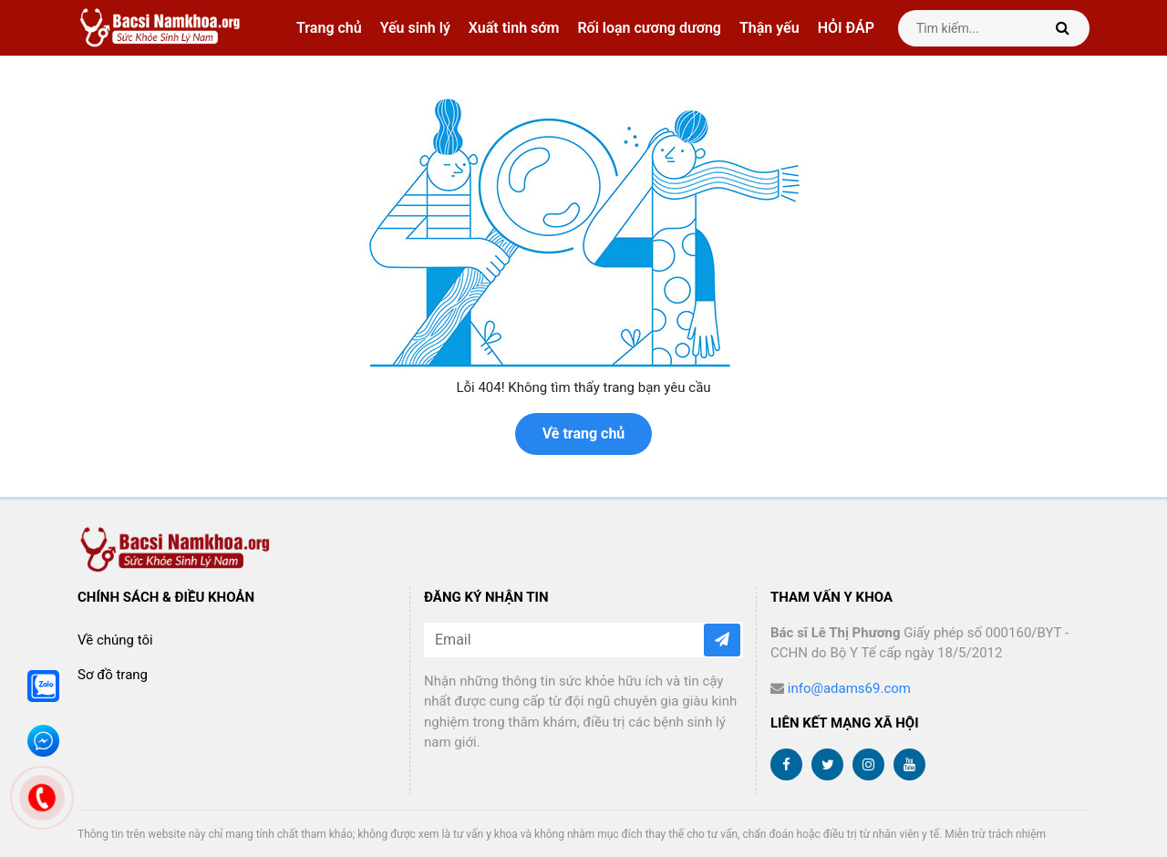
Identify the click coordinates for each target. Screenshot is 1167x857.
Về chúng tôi (115, 640)
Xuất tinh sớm (514, 27)
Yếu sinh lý (415, 27)
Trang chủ (329, 27)
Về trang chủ (583, 433)
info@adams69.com (849, 688)
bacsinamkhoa (162, 27)
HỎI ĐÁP (846, 27)
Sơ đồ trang (112, 674)
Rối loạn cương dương (649, 27)
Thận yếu (769, 27)
